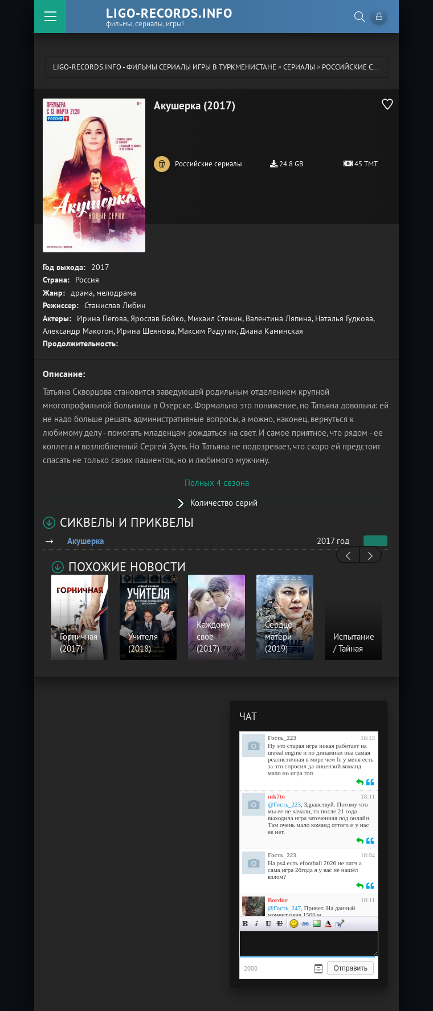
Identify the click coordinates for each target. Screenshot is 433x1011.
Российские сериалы (361, 67)
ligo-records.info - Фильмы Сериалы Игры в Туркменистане (164, 67)
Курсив (257, 923)
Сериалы (299, 67)
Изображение (316, 923)
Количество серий (224, 502)
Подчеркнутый (268, 923)
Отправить (350, 968)
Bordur (278, 900)
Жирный (245, 923)
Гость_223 (282, 737)
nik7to (276, 796)
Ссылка (305, 923)
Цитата (339, 923)
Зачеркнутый (279, 923)
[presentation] (348, 555)
